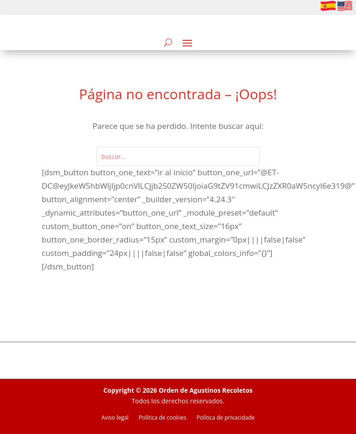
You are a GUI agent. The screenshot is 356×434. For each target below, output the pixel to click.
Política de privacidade (225, 418)
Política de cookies (162, 418)
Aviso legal (115, 418)
